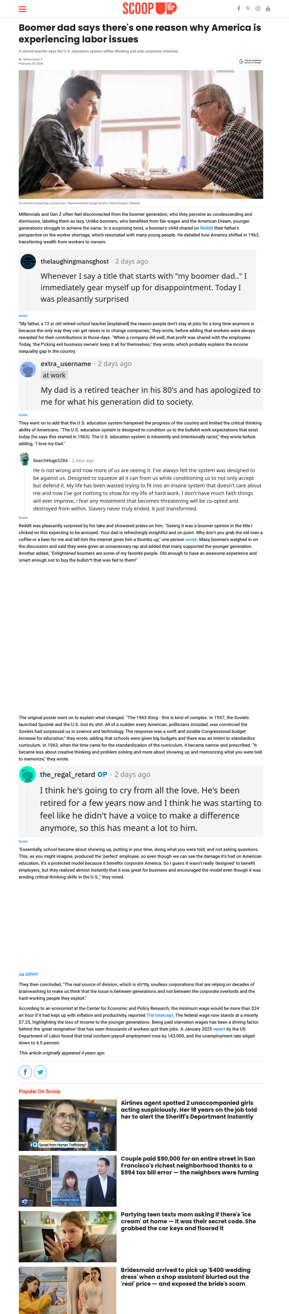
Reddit (206, 228)
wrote (191, 539)
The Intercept (159, 1015)
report (219, 1029)
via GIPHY (28, 974)
